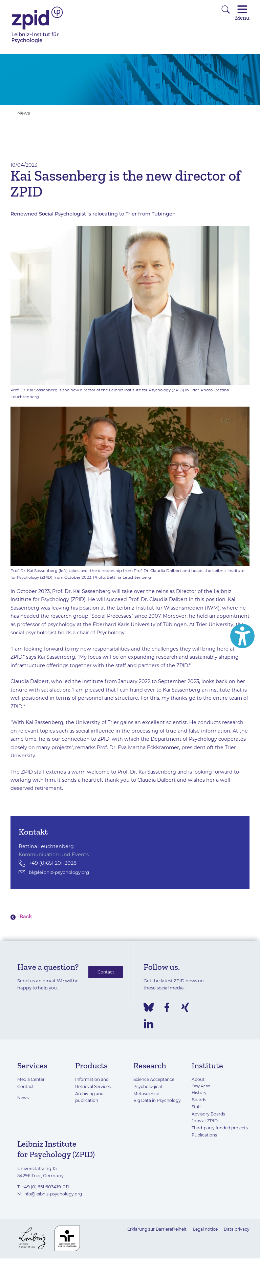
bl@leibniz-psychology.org (61, 872)
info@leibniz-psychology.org (54, 1201)
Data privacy (236, 1236)
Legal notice (202, 1236)
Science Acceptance (155, 1080)
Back (26, 917)
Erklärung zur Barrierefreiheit (150, 1236)
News (24, 113)
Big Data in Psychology (158, 1101)
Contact (105, 973)
